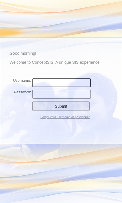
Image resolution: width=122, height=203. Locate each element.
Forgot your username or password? (65, 117)
